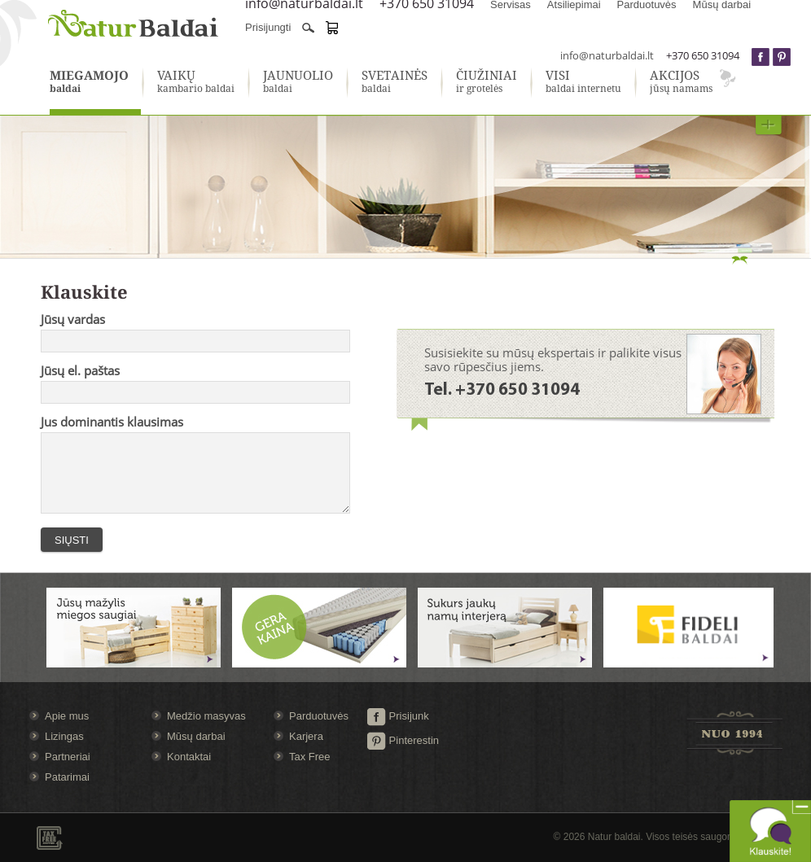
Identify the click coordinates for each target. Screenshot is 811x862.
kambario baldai (196, 82)
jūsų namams (681, 82)
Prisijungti (268, 27)
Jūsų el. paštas (80, 370)
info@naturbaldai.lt (607, 55)
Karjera (306, 736)
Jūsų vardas (73, 319)
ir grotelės (486, 82)
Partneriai (67, 756)
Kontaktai (189, 756)
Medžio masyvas (206, 716)
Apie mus (67, 716)
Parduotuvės (319, 716)
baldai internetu (583, 82)
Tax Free (310, 756)
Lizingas (64, 736)
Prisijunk (397, 716)
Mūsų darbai (196, 736)
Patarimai (67, 777)
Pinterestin (402, 740)
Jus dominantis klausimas (112, 421)
